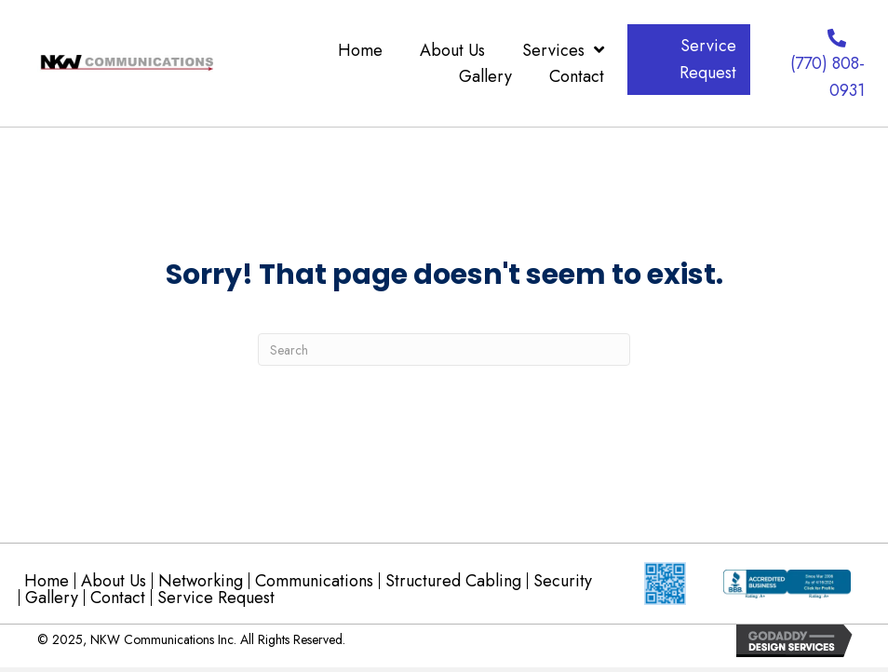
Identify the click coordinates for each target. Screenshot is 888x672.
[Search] (444, 349)
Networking (200, 580)
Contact (117, 597)
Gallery (51, 597)
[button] (688, 59)
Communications (314, 580)
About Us (113, 580)
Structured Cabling (453, 580)
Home (46, 580)
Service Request (216, 597)
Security (562, 580)
